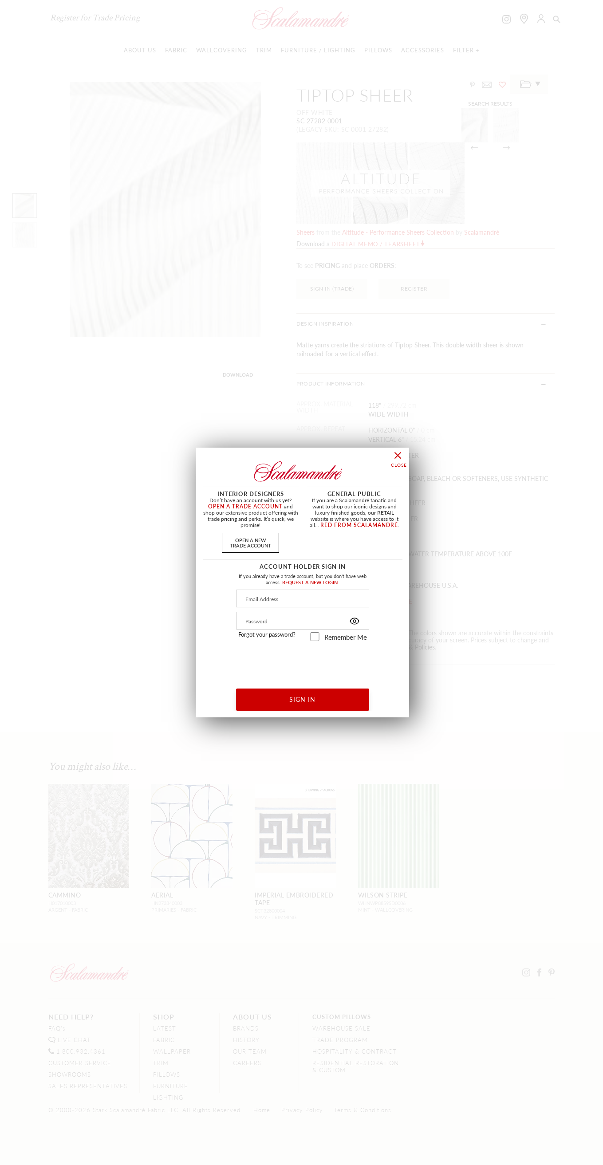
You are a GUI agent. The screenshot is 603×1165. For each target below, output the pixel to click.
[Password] (302, 621)
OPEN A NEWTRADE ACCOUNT (250, 542)
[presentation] (303, 662)
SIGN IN (302, 699)
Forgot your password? (267, 634)
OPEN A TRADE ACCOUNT (245, 506)
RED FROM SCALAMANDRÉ (359, 525)
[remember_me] (314, 636)
